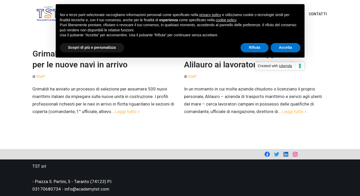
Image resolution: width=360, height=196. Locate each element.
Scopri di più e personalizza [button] (92, 47)
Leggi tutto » (127, 111)
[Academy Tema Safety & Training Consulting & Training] (48, 14)
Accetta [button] (285, 47)
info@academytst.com (87, 189)
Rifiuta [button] (254, 47)
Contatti (318, 14)
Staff (40, 76)
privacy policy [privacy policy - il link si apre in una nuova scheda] (210, 15)
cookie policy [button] (226, 20)
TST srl (39, 166)
